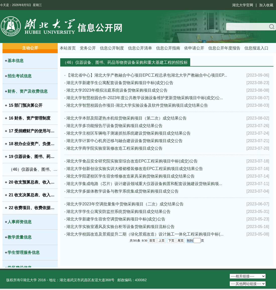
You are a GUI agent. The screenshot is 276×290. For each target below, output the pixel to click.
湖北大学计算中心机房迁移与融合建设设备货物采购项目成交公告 (124, 141)
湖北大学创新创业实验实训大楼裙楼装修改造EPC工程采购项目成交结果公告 (134, 168)
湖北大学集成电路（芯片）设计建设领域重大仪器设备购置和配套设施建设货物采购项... (144, 184)
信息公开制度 (112, 48)
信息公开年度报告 (224, 48)
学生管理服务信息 (24, 252)
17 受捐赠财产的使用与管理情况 (33, 131)
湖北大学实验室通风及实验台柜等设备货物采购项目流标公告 (120, 226)
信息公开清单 (140, 48)
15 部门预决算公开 (25, 105)
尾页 (181, 240)
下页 (171, 240)
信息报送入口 (256, 48)
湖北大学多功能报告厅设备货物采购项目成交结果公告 (114, 126)
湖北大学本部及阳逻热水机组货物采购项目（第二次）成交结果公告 (126, 118)
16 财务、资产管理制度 (29, 118)
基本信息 (16, 61)
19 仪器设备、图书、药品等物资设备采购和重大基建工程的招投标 (33, 156)
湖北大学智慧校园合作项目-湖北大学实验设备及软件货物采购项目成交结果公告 (137, 105)
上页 (162, 240)
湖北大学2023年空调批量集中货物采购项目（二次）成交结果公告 (125, 204)
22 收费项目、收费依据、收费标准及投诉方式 (33, 208)
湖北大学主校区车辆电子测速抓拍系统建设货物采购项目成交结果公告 (128, 133)
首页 (152, 240)
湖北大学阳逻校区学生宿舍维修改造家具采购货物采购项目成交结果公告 (130, 176)
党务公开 (88, 48)
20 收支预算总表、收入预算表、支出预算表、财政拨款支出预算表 (33, 182)
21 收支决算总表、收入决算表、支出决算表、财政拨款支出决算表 (33, 195)
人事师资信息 (20, 222)
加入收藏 (266, 5)
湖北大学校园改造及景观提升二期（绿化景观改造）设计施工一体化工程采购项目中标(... (145, 234)
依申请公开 (194, 48)
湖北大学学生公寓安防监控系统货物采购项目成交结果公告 (118, 211)
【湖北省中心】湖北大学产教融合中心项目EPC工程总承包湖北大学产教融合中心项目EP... (146, 75)
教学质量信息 (20, 237)
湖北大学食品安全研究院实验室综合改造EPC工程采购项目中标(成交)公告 (132, 161)
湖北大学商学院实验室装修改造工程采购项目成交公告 (114, 148)
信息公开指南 (168, 48)
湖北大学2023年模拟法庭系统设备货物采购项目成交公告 (117, 90)
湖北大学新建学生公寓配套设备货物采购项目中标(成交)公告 (119, 83)
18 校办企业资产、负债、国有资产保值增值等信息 (33, 144)
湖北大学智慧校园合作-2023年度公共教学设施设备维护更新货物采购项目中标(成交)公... (144, 98)
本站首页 (68, 48)
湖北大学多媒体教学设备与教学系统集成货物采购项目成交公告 (122, 191)
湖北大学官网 (242, 5)
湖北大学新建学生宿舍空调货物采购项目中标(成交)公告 (115, 219)
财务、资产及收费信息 (28, 91)
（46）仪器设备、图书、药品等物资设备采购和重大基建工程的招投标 (33, 169)
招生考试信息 (20, 76)
